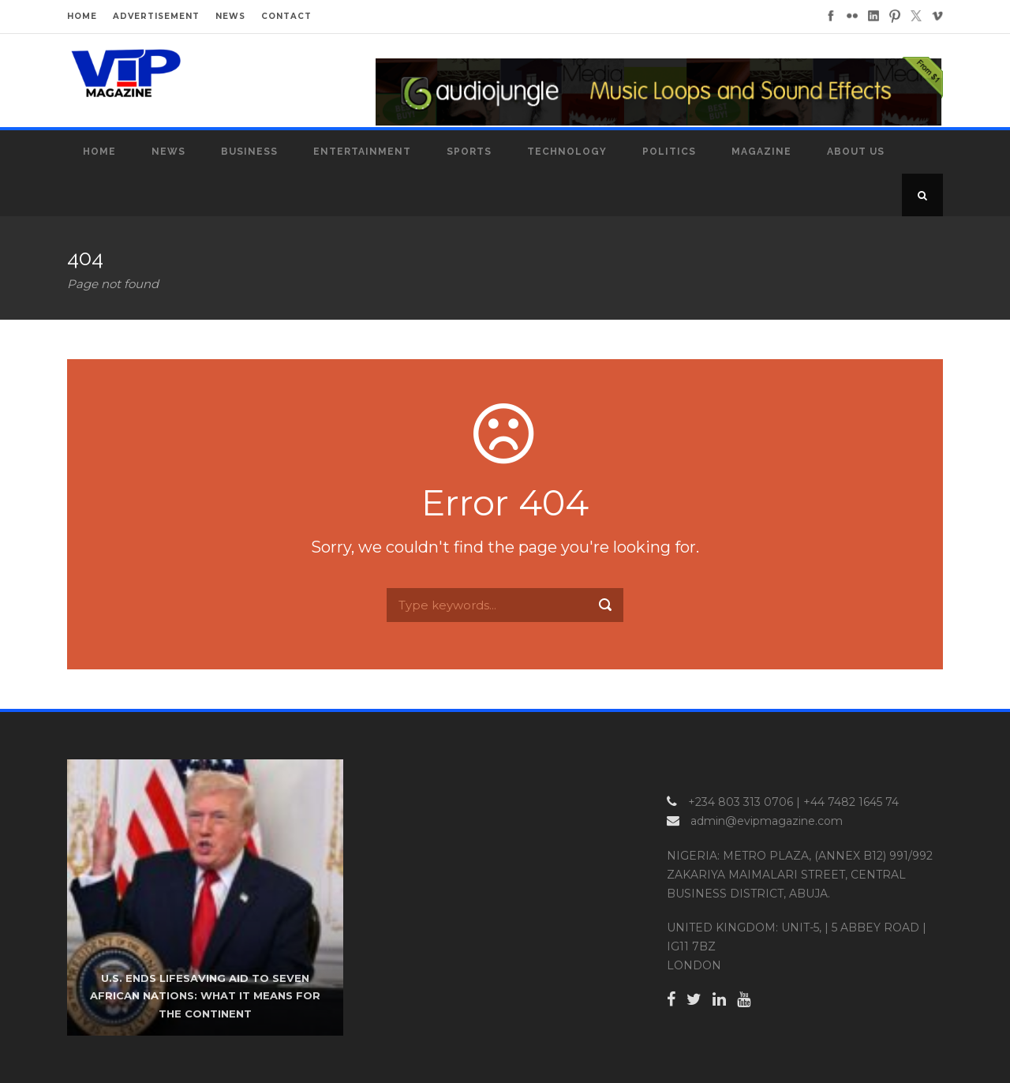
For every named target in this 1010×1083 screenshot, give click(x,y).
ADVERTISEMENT (156, 16)
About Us (856, 151)
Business (249, 151)
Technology (567, 151)
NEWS (230, 16)
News (168, 151)
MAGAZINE (761, 151)
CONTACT (286, 16)
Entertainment (362, 151)
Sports (469, 151)
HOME (82, 16)
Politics (669, 151)
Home (99, 151)
